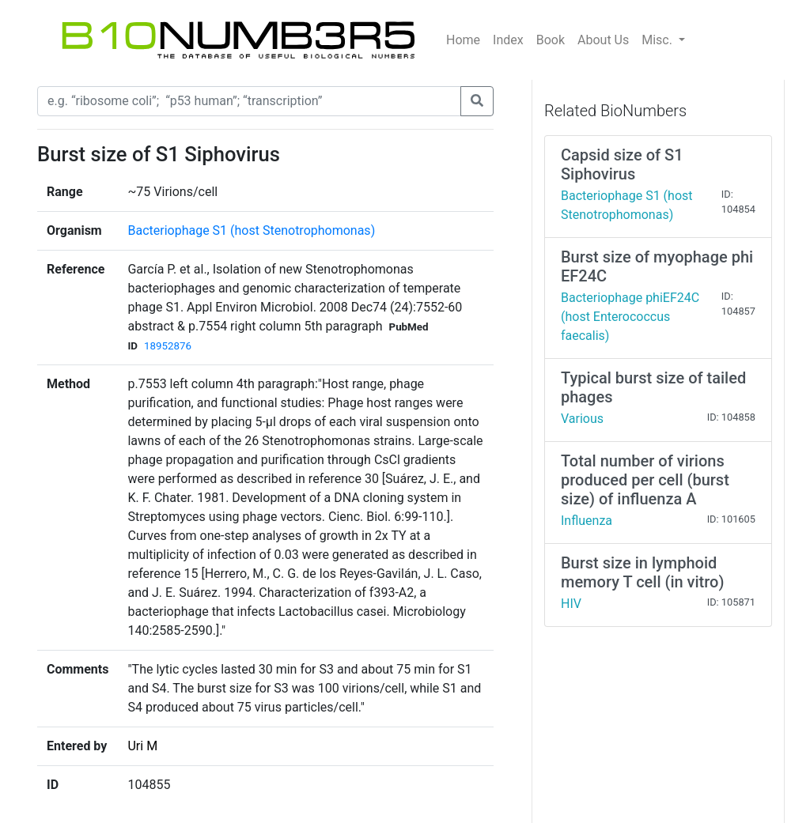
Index (508, 39)
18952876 (167, 346)
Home (463, 39)
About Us (603, 39)
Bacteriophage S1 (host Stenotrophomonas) (251, 230)
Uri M (142, 745)
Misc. (659, 39)
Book (550, 39)
